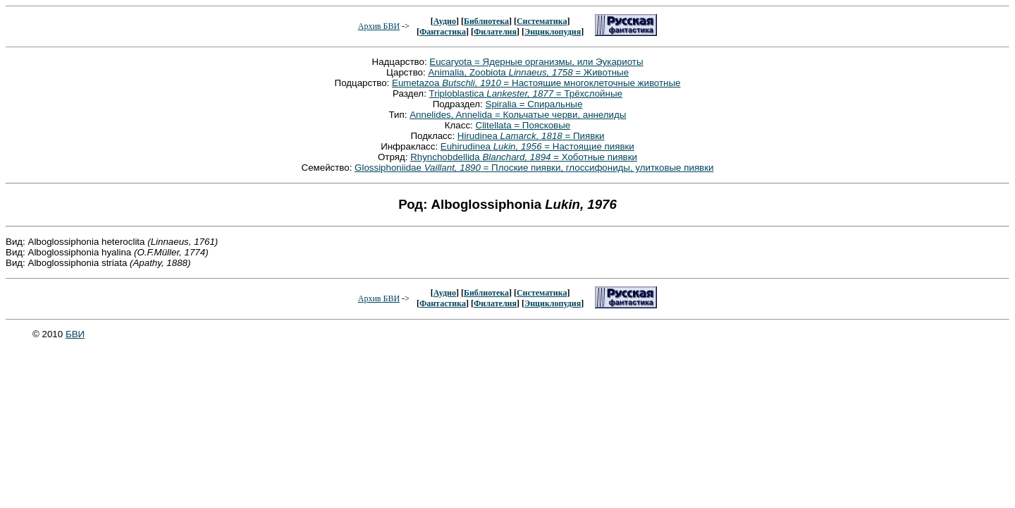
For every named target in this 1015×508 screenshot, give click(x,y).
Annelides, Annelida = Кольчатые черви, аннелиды (518, 114)
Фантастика (442, 32)
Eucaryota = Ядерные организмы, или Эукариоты (536, 61)
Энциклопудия (552, 32)
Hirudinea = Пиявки (531, 136)
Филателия (495, 32)
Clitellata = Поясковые (523, 125)
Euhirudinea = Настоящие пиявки (537, 146)
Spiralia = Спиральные (534, 104)
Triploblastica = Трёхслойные (525, 93)
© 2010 (49, 334)
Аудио (444, 21)
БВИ (75, 334)
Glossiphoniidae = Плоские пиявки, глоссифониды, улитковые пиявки (534, 167)
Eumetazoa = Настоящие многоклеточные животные (536, 83)
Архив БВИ (379, 26)
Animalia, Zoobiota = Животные (528, 72)
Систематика (542, 21)
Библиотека (486, 21)
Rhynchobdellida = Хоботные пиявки (523, 157)
